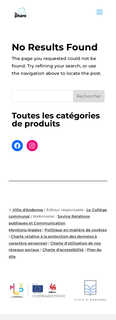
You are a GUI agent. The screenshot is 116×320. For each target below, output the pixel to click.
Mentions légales (25, 230)
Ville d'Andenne (27, 209)
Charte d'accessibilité (63, 249)
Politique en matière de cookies (76, 230)
